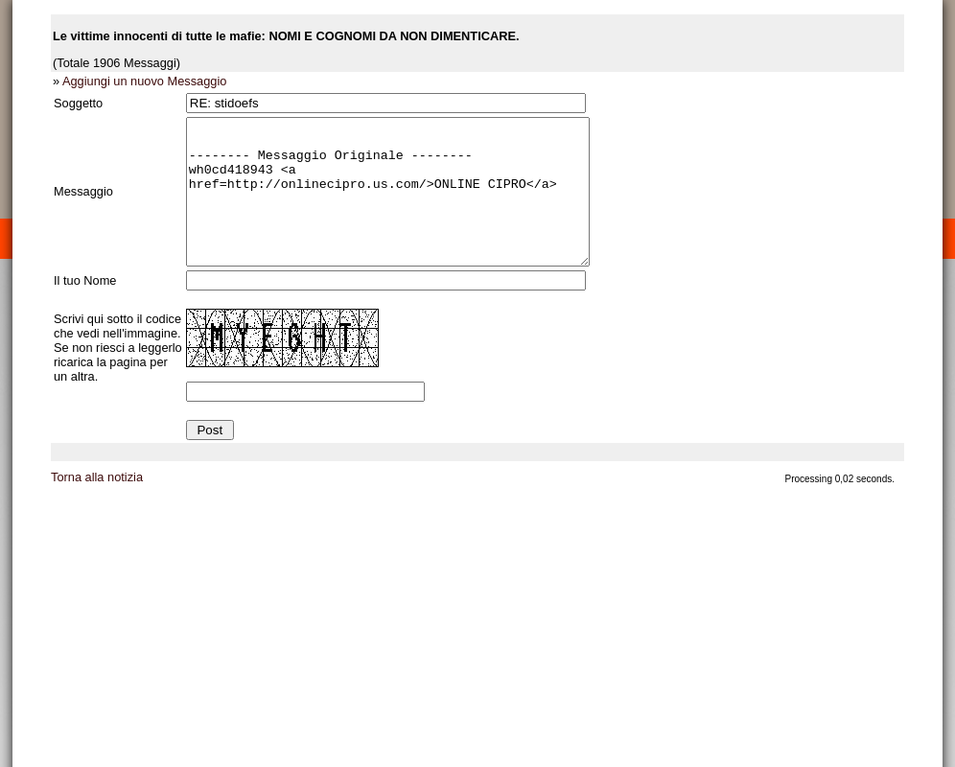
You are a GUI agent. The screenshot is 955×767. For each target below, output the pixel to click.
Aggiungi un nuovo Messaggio (144, 81)
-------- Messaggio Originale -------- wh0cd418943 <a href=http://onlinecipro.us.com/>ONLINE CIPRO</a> (412, 206)
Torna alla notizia (97, 506)
